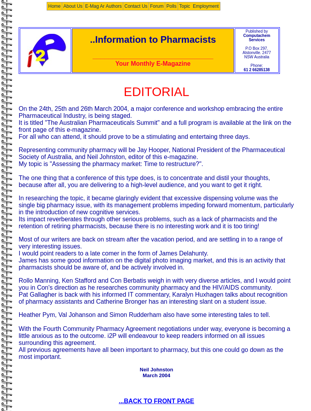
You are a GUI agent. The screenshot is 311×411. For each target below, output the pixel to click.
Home (54, 6)
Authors (114, 6)
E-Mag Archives (101, 6)
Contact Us (135, 6)
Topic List (189, 6)
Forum (157, 6)
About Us (72, 6)
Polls (171, 6)
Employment (206, 6)
